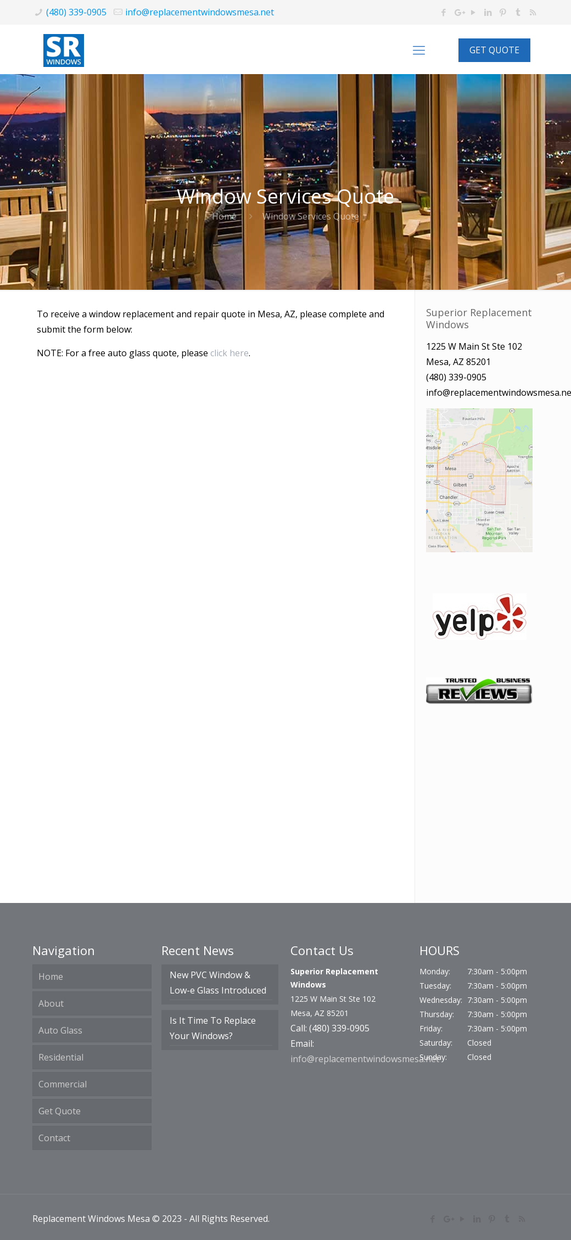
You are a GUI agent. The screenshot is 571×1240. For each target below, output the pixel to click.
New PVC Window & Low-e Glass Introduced (218, 982)
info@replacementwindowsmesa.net (199, 12)
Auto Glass (60, 1030)
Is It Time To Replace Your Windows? (213, 1028)
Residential (60, 1057)
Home (224, 216)
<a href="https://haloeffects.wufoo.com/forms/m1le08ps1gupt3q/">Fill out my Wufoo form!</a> (221, 629)
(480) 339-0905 (76, 12)
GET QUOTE (494, 50)
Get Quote (59, 1111)
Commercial (62, 1084)
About (51, 1003)
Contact (54, 1138)
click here (229, 353)
